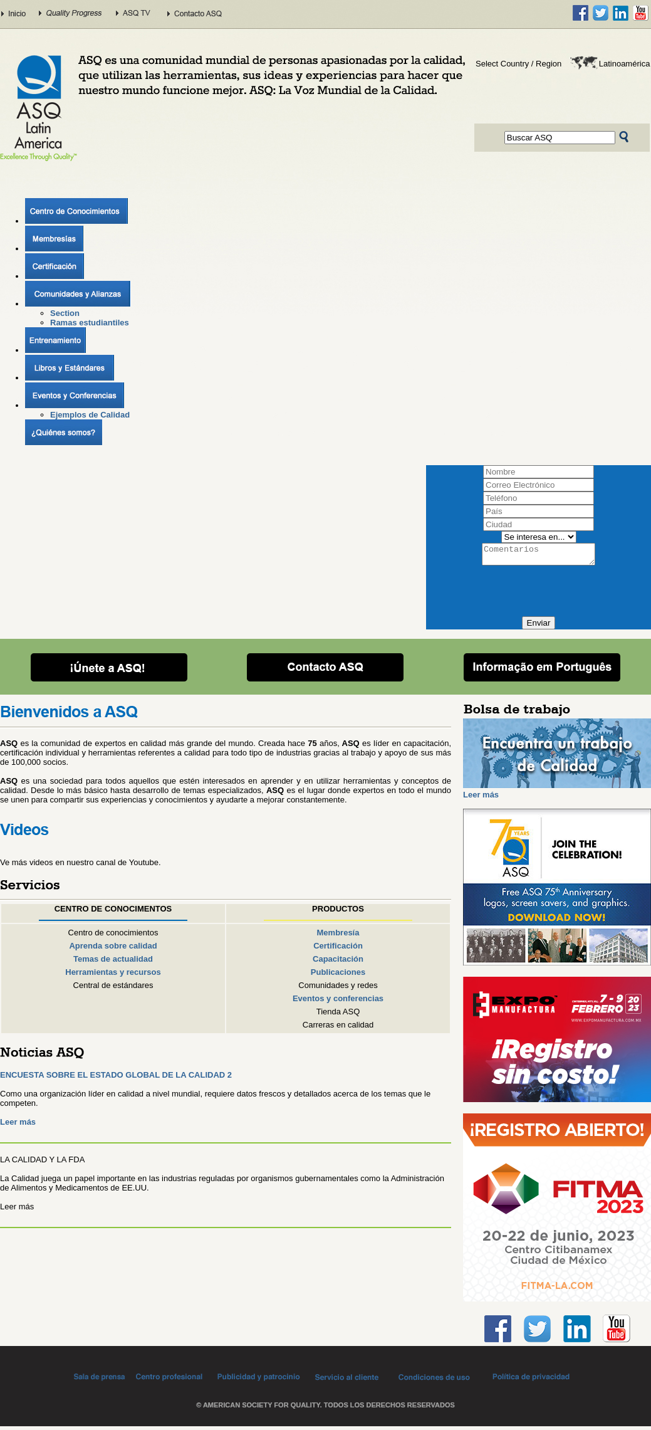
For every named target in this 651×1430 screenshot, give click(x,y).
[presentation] (540, 595)
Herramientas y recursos (112, 975)
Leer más (18, 1125)
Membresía (338, 936)
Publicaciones (338, 975)
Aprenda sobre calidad (113, 949)
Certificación (338, 949)
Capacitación (338, 962)
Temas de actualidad (113, 962)
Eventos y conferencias (338, 1002)
